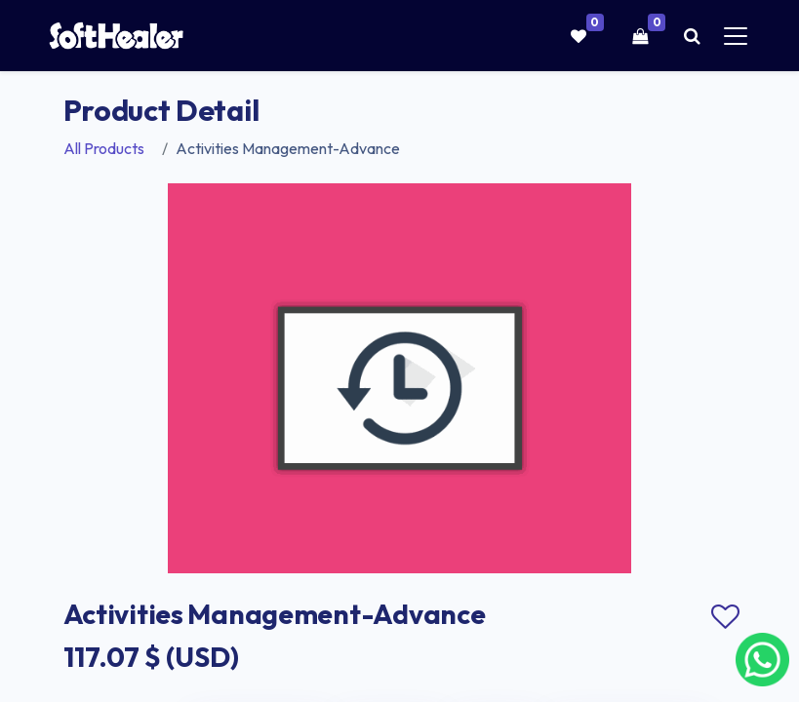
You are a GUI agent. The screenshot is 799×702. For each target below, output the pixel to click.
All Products (103, 148)
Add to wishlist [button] (725, 617)
